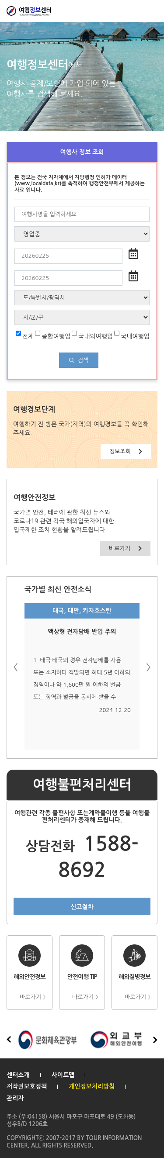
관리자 (15, 1098)
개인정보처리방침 (92, 1086)
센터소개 (18, 1075)
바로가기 (125, 548)
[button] (148, 667)
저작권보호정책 (27, 1086)
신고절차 (82, 907)
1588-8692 (81, 857)
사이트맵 (63, 1075)
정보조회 (125, 451)
